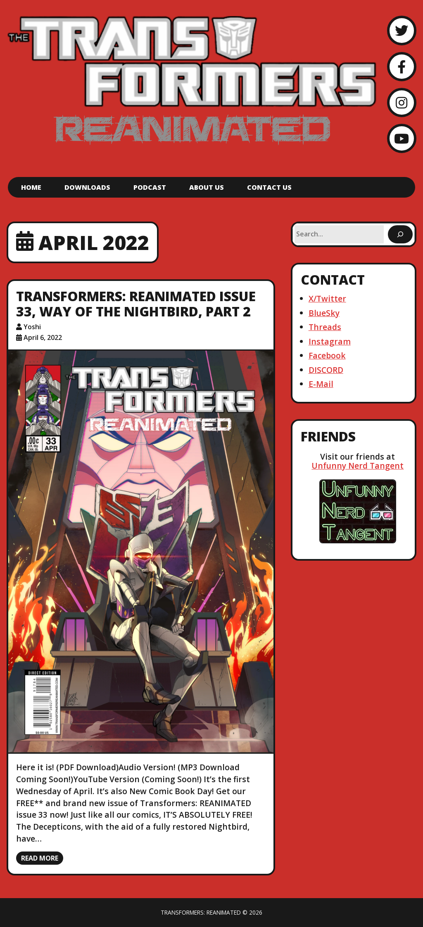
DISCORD (326, 369)
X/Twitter (327, 298)
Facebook (327, 355)
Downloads (87, 187)
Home (31, 187)
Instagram (330, 341)
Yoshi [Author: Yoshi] (32, 326)
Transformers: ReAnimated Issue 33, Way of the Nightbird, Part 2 (136, 303)
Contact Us (269, 187)
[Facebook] (401, 66)
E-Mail (321, 383)
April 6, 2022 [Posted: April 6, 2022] (43, 337)
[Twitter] (401, 30)
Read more (39, 858)
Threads (325, 327)
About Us (206, 187)
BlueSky (324, 312)
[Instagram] (401, 102)
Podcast (149, 187)
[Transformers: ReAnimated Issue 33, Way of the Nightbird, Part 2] (140, 551)
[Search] (400, 234)
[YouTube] (401, 138)
